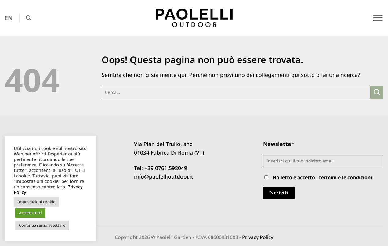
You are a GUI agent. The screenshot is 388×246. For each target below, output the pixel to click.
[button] (28, 18)
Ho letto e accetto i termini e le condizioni (322, 177)
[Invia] (376, 92)
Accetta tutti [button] (30, 213)
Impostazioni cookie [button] (36, 202)
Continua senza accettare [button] (42, 225)
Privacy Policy (257, 237)
